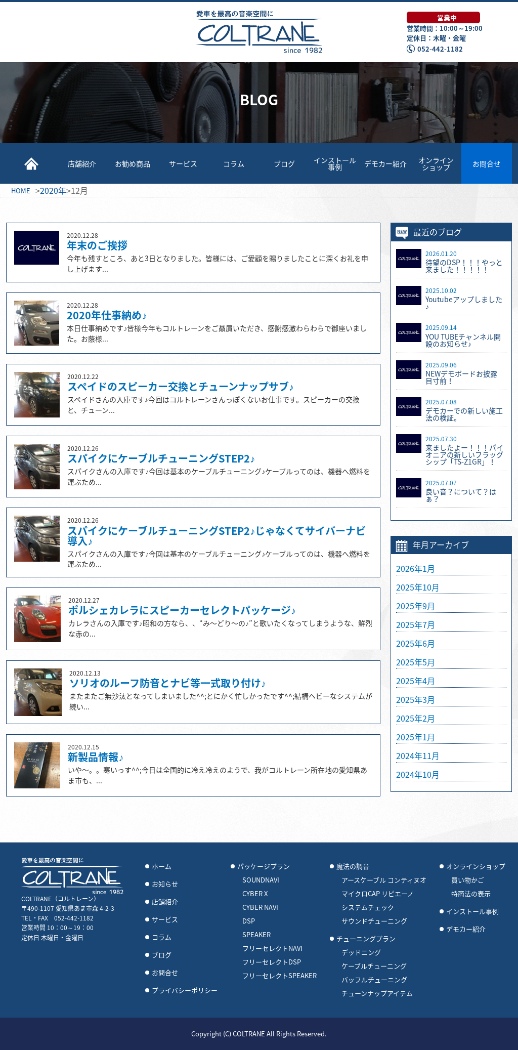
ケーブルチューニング (374, 966)
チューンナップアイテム (377, 993)
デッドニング (361, 952)
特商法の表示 (471, 893)
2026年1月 (415, 568)
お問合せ (486, 163)
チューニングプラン (366, 938)
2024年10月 (418, 774)
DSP (248, 921)
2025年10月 (418, 587)
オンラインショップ (436, 163)
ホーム (161, 866)
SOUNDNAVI (260, 880)
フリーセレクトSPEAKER (279, 975)
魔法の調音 (352, 866)
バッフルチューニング (374, 979)
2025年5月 (415, 662)
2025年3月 (415, 699)
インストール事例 (335, 163)
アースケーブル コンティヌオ (383, 880)
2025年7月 (415, 624)
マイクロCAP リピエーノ (377, 893)
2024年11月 (418, 755)
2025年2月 (415, 718)
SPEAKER (256, 934)
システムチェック (367, 907)
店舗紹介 (82, 163)
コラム (233, 163)
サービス (183, 163)
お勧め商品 (132, 163)
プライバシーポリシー (185, 990)
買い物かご (467, 880)
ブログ (284, 163)
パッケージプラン (263, 866)
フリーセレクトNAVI (272, 948)
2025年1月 (415, 737)
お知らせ (165, 884)
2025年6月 (415, 643)
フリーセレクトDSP (271, 962)
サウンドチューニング (374, 921)
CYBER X (255, 893)
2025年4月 (415, 681)
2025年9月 (415, 606)
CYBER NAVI (260, 907)
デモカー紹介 (385, 163)
